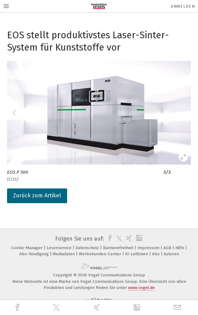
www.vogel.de (141, 287)
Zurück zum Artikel (37, 195)
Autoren (171, 253)
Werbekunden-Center (100, 253)
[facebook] (18, 307)
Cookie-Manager (27, 247)
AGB (168, 247)
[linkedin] (137, 308)
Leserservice (60, 247)
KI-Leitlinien (137, 253)
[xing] (97, 307)
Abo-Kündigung (34, 253)
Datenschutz (87, 247)
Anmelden (183, 6)
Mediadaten (64, 253)
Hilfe (180, 247)
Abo (156, 253)
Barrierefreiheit (119, 247)
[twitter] (57, 307)
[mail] (178, 307)
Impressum (149, 247)
